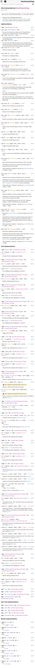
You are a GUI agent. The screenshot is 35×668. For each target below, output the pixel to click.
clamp (9, 483)
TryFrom (11, 656)
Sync (5, 610)
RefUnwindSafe (9, 605)
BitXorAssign (9, 326)
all (11, 53)
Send (5, 608)
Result (3, 253)
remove (8, 137)
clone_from (10, 344)
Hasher (12, 415)
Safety (3, 91)
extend (5, 375)
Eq (5, 591)
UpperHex (8, 579)
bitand (5, 263)
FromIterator (9, 401)
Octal (7, 453)
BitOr (7, 285)
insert (8, 131)
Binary (7, 249)
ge (8, 546)
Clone (7, 336)
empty (11, 47)
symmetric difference (13, 213)
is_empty (12, 103)
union (11, 173)
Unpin (6, 613)
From (8, 638)
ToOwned (9, 645)
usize (3, 391)
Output (7, 268)
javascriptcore (10, 8)
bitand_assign (8, 278)
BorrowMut (10, 632)
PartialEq (8, 494)
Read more (18, 341)
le (8, 533)
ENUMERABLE (11, 35)
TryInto (11, 661)
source (2, 10)
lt (8, 527)
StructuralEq (8, 594)
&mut (25, 415)
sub (4, 558)
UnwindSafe (7, 615)
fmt (4, 252)
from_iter (6, 405)
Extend (7, 371)
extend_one (7, 382)
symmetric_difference (16, 209)
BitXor (7, 311)
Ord (6, 463)
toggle (8, 143)
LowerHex (8, 430)
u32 (20, 59)
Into (10, 640)
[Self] (19, 420)
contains (12, 122)
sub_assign (7, 573)
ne (8, 506)
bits (11, 59)
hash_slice (7, 420)
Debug (7, 351)
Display (7, 361)
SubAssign (8, 569)
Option (3, 66)
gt (8, 540)
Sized (12, 625)
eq (4, 498)
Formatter (18, 252)
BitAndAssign (9, 274)
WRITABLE (10, 40)
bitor (5, 289)
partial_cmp (7, 519)
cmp (4, 466)
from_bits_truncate (15, 74)
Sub (6, 554)
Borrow (9, 627)
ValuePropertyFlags (27, 1)
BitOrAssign (9, 301)
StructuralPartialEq (11, 596)
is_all (12, 109)
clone (5, 339)
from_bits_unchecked (8, 84)
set (7, 149)
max (8, 474)
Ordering (4, 467)
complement (13, 229)
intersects (13, 115)
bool (23, 103)
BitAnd (7, 259)
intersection (14, 158)
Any (8, 622)
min (8, 479)
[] (6, 10)
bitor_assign (7, 305)
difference (13, 190)
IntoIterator (14, 375)
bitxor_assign (8, 330)
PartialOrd (9, 488)
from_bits (13, 65)
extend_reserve (8, 389)
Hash (6, 413)
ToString (10, 650)
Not (6, 440)
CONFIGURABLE (12, 29)
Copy (5, 589)
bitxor (5, 315)
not (4, 442)
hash (5, 415)
